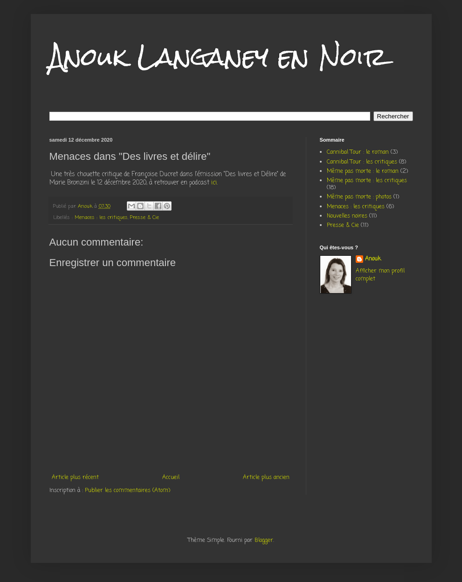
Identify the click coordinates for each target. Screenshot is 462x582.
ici (214, 182)
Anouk (373, 259)
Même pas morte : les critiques (367, 181)
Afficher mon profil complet (380, 275)
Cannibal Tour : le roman (358, 152)
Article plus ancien (266, 477)
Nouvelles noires (347, 216)
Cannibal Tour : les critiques (362, 162)
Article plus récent (75, 477)
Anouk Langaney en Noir (217, 56)
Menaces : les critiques (101, 217)
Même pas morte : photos (359, 197)
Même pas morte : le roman (363, 171)
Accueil (170, 477)
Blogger (264, 540)
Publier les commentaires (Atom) (127, 490)
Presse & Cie (144, 217)
